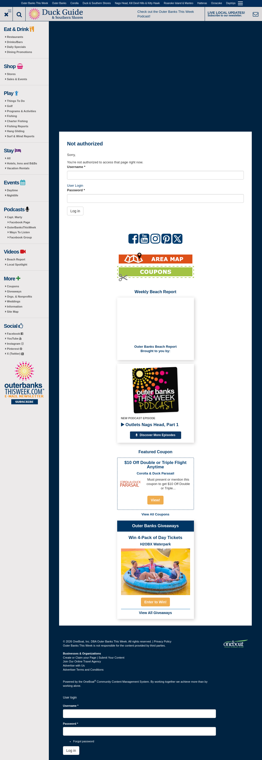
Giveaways (14, 291)
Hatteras (202, 3)
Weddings (13, 301)
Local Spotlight (17, 264)
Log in (75, 211)
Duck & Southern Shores (97, 3)
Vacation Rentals (18, 168)
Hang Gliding (15, 131)
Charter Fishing (17, 121)
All (8, 158)
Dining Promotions (19, 52)
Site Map (12, 311)
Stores (11, 74)
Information (15, 306)
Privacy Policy (162, 641)
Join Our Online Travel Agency (82, 661)
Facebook (15, 333)
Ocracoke (216, 3)
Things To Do (16, 100)
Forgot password (83, 741)
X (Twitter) (15, 353)
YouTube (14, 338)
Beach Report (16, 259)
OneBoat (89, 681)
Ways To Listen (19, 232)
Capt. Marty (14, 217)
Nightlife (12, 195)
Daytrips (231, 3)
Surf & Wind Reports (20, 136)
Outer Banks (59, 3)
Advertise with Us (74, 665)
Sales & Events (17, 79)
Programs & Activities (21, 111)
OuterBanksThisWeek (21, 227)
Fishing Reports (17, 126)
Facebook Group (20, 237)
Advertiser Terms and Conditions (83, 669)
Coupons (13, 286)
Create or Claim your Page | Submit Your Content (93, 657)
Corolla (74, 3)
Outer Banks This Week (34, 3)
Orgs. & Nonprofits (19, 296)
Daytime (12, 190)
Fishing (12, 116)
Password (76, 190)
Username (76, 167)
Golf (10, 106)
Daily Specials (16, 46)
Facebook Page (19, 222)
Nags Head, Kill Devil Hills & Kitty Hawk (137, 3)
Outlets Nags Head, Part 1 (150, 424)
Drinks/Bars (15, 42)
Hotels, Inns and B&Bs (22, 163)
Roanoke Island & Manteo (178, 3)
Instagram (15, 343)
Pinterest (14, 348)
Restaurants (15, 36)
